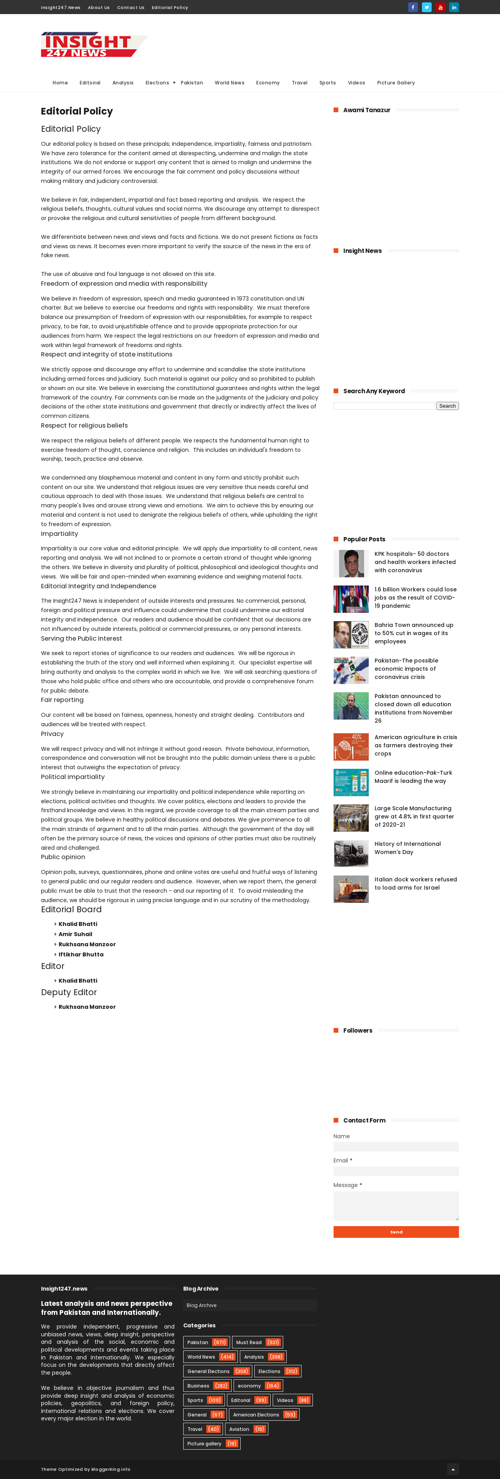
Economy (268, 82)
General (197, 1414)
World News (230, 82)
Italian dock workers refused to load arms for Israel (416, 884)
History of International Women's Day (408, 848)
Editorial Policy (170, 7)
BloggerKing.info (111, 1469)
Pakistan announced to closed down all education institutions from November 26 (414, 708)
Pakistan (192, 82)
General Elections (209, 1371)
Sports (328, 82)
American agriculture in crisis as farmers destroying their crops (416, 745)
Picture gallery (204, 1443)
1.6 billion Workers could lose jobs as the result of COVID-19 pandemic (416, 598)
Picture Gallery (396, 82)
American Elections (256, 1414)
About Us (99, 7)
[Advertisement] (317, 43)
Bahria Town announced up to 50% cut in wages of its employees (414, 633)
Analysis (123, 82)
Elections (158, 82)
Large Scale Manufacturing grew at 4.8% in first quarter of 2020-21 (414, 816)
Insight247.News (61, 7)
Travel (300, 82)
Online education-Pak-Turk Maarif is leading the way (413, 777)
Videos (357, 82)
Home (60, 82)
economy (249, 1385)
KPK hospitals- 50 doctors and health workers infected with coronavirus (415, 562)
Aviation (239, 1429)
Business (198, 1385)
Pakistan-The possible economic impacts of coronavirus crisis (406, 669)
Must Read (249, 1342)
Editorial (90, 82)
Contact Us (131, 7)
